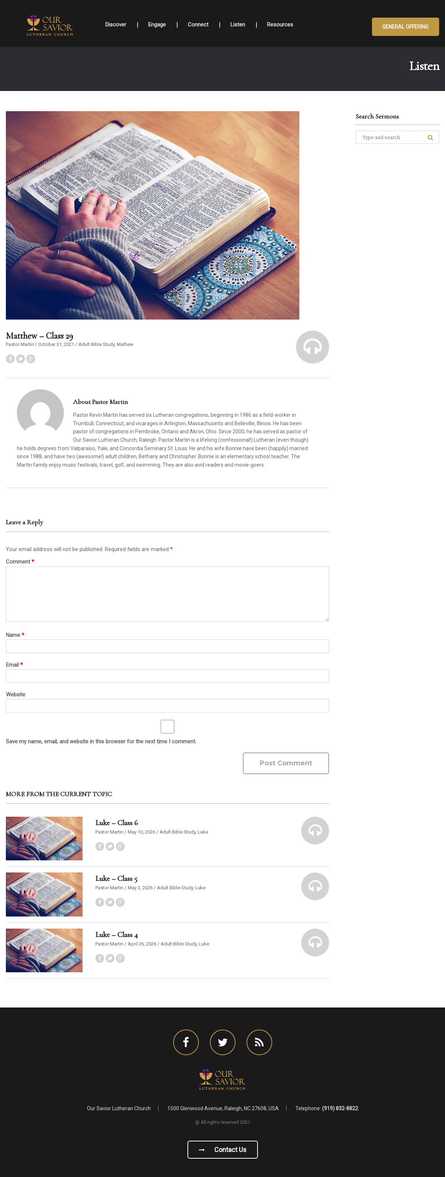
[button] (312, 347)
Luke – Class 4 (116, 934)
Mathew (125, 344)
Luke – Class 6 (116, 822)
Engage (157, 24)
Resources (280, 24)
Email (14, 665)
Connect (198, 24)
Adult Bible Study (96, 344)
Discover (115, 24)
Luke (203, 832)
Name (15, 635)
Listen (237, 24)
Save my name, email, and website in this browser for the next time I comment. (101, 741)
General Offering (405, 27)
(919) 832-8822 (340, 1108)
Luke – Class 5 (116, 878)
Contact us (223, 1150)
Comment (20, 561)
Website (15, 694)
